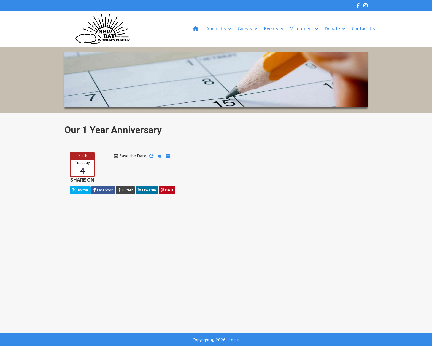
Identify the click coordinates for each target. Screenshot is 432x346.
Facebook (103, 189)
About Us (216, 28)
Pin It (167, 189)
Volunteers (301, 28)
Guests (245, 28)
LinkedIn (147, 189)
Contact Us (363, 28)
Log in (234, 339)
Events (271, 28)
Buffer (125, 189)
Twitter (80, 189)
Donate (332, 28)
